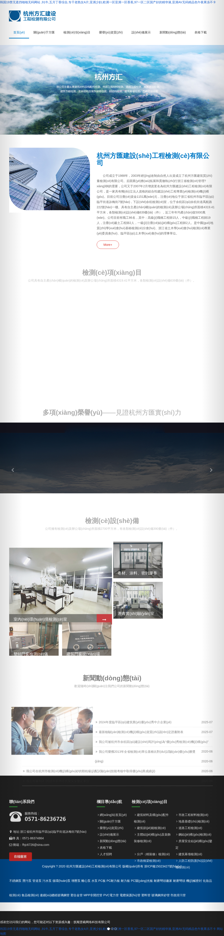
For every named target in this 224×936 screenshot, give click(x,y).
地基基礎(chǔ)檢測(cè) (193, 873)
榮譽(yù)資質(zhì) (111, 879)
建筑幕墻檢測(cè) (190, 906)
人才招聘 (106, 906)
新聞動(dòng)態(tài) (113, 892)
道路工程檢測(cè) (190, 879)
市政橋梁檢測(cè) (149, 912)
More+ (107, 244)
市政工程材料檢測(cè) (193, 866)
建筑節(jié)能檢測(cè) (151, 879)
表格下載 (106, 899)
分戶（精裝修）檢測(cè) (153, 906)
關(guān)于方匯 (110, 873)
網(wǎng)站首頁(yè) (113, 866)
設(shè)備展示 (109, 886)
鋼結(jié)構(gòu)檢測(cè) (194, 886)
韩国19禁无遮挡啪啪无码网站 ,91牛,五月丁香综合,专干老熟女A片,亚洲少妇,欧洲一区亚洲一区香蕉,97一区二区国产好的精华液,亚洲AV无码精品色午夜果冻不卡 (108, 2)
